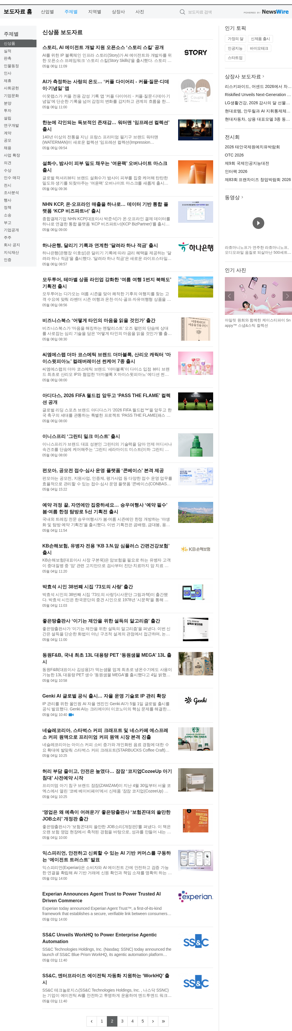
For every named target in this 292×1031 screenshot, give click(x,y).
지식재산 (11, 252)
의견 (7, 163)
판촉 (7, 58)
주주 (7, 237)
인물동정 (11, 66)
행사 (7, 200)
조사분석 (11, 192)
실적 (7, 51)
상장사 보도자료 (243, 76)
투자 (7, 110)
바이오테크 (259, 48)
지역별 (94, 11)
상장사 (118, 11)
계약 (7, 133)
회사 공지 (12, 245)
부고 (7, 222)
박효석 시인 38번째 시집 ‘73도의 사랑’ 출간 (87, 586)
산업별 (47, 11)
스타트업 (235, 57)
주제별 (71, 11)
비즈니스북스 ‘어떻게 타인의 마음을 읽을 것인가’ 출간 (98, 320)
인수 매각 (12, 177)
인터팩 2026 (236, 171)
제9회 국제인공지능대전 (247, 163)
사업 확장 (12, 155)
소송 (7, 215)
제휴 (7, 81)
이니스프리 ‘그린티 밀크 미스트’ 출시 (81, 436)
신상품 (9, 43)
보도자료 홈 (18, 11)
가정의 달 (235, 38)
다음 (287, 296)
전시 (7, 185)
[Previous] (91, 1021)
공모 (7, 140)
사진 (139, 11)
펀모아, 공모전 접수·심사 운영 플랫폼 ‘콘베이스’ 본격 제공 (103, 470)
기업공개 (11, 230)
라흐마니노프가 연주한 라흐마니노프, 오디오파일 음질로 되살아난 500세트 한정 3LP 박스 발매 (257, 252)
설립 (7, 118)
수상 (7, 170)
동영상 (232, 197)
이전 (229, 296)
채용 (7, 148)
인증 (7, 260)
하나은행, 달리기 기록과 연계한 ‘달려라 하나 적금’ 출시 (100, 245)
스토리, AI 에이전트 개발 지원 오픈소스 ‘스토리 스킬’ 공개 (103, 47)
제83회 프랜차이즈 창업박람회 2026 (258, 179)
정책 (7, 207)
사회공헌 (11, 88)
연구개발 (11, 125)
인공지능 (235, 48)
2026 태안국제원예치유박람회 (252, 147)
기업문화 (11, 95)
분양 (7, 103)
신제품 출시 (260, 38)
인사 (7, 73)
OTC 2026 (234, 155)
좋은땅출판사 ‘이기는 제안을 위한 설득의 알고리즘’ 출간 (101, 620)
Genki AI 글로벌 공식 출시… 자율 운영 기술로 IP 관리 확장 (104, 695)
